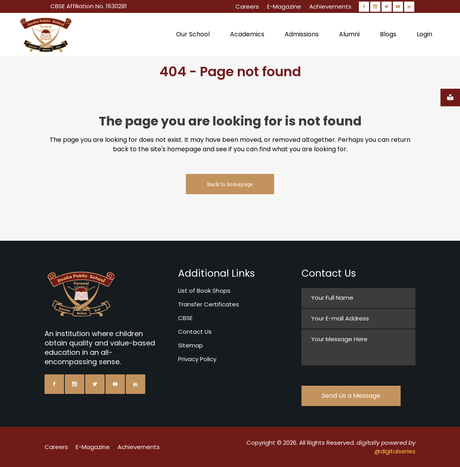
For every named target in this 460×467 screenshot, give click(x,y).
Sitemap (190, 345)
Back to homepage (230, 184)
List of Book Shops (204, 290)
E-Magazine (284, 6)
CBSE (185, 318)
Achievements (330, 6)
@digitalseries (394, 451)
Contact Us (195, 331)
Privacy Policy (197, 359)
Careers (247, 6)
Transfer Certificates (208, 304)
